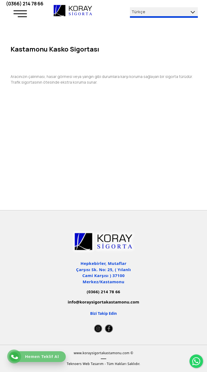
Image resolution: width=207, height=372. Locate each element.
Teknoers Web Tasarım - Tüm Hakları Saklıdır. (103, 363)
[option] (103, 58)
